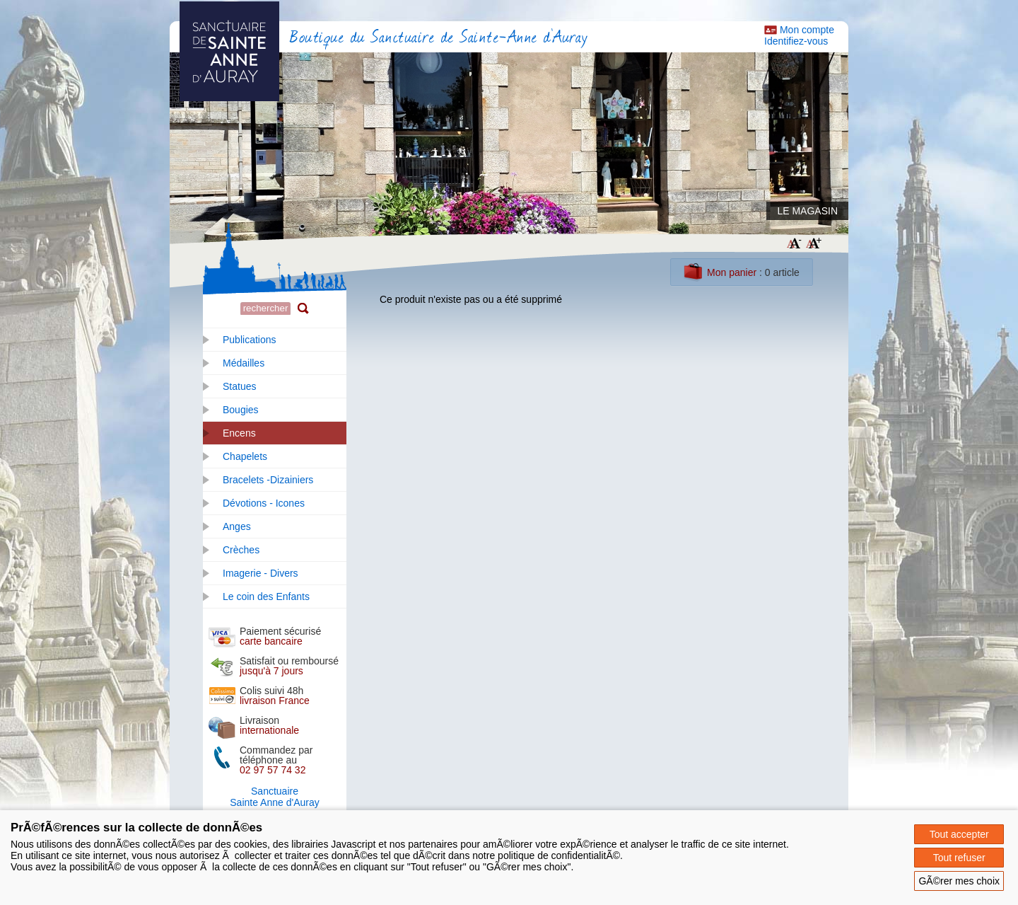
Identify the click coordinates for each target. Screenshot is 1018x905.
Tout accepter (959, 834)
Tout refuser (959, 857)
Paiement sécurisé (280, 636)
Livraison (269, 725)
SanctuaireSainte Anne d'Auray (274, 796)
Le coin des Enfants (266, 596)
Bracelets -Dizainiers (268, 479)
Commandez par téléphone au (276, 760)
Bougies (241, 409)
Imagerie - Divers (260, 573)
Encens (239, 433)
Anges (237, 526)
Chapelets (245, 456)
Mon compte (807, 29)
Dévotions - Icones (264, 503)
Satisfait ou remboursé (289, 665)
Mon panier (731, 272)
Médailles (243, 363)
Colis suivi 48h (275, 695)
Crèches (241, 549)
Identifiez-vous (796, 41)
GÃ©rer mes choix (959, 881)
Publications (249, 339)
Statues (239, 386)
